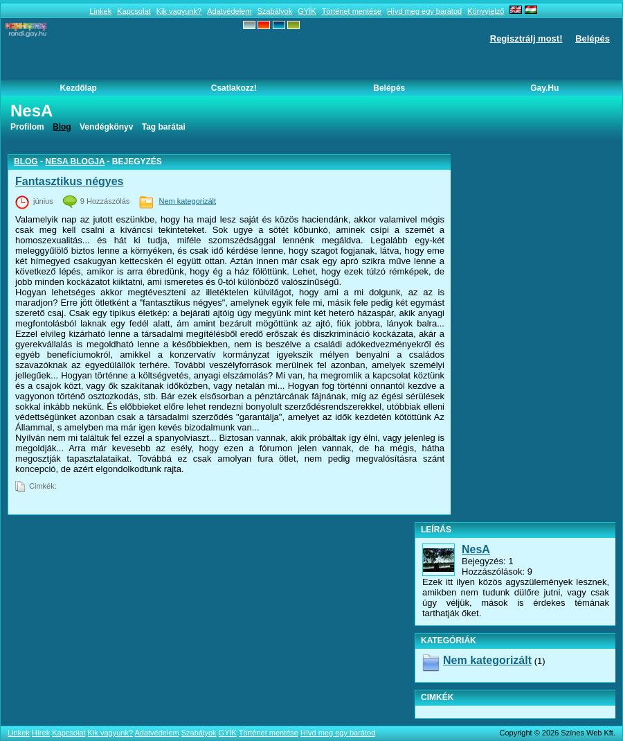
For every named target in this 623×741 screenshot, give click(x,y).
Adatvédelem (229, 11)
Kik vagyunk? (178, 11)
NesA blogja (75, 161)
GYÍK (307, 11)
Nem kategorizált (187, 201)
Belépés (592, 38)
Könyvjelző (485, 11)
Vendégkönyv (106, 127)
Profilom (27, 127)
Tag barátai (164, 127)
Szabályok (274, 11)
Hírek (41, 733)
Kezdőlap (78, 88)
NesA (476, 549)
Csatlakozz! (234, 88)
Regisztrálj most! (526, 38)
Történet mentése (351, 11)
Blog (26, 161)
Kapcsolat (133, 11)
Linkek (100, 11)
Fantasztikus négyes (69, 181)
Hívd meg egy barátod (424, 11)
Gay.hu (544, 88)
